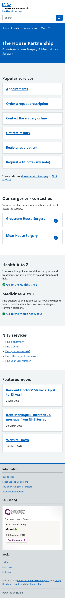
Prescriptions (30, 28)
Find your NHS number (18, 360)
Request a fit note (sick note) (28, 162)
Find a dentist (12, 346)
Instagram (7, 572)
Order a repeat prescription (27, 104)
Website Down (17, 440)
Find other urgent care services (22, 356)
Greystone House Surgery (25, 219)
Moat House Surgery (22, 236)
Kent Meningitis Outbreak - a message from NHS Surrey (28, 417)
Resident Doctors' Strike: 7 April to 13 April (30, 392)
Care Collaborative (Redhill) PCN (33, 580)
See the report (15, 540)
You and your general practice (17, 486)
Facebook (7, 567)
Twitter (5, 562)
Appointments (11, 28)
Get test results (18, 133)
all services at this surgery (34, 176)
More (45, 28)
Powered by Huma (12, 592)
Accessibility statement (13, 491)
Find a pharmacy (14, 341)
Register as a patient (22, 147)
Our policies (8, 477)
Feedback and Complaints (15, 481)
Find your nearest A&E (17, 351)
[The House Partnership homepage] (17, 7)
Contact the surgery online (26, 118)
